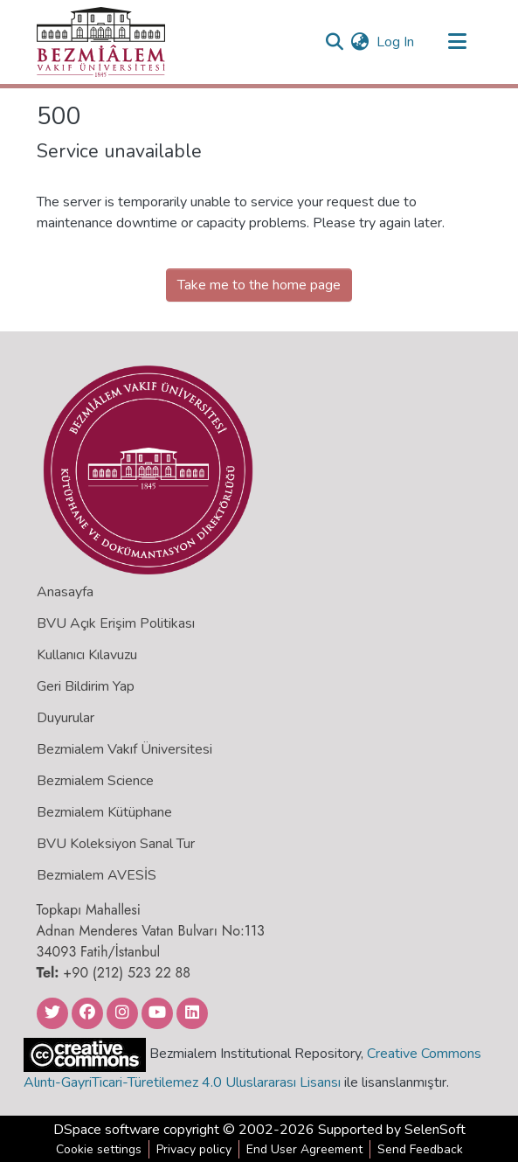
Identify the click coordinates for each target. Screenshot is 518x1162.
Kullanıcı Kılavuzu (87, 655)
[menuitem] (360, 41)
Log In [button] (396, 42)
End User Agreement (304, 1149)
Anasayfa (65, 592)
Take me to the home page (259, 285)
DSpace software (106, 1129)
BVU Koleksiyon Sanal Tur (116, 844)
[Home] (101, 42)
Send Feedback (420, 1149)
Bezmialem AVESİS (96, 875)
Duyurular (65, 718)
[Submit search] (335, 41)
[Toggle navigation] (457, 42)
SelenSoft (435, 1129)
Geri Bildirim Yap (86, 686)
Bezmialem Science (95, 781)
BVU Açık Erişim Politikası (116, 623)
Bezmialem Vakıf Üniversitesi (124, 749)
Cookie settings (99, 1149)
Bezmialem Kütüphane (104, 812)
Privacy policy (193, 1149)
